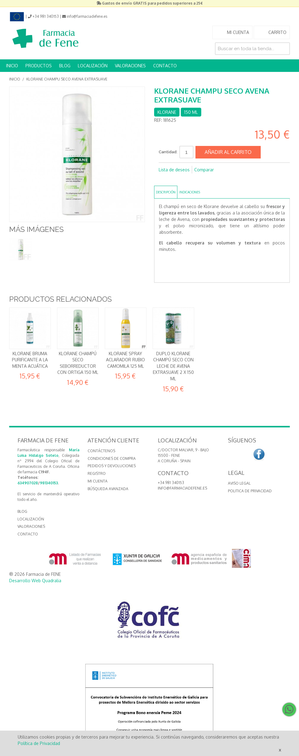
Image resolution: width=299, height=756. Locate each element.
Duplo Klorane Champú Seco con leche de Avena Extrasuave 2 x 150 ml (173, 366)
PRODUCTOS (38, 65)
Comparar (204, 169)
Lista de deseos (174, 169)
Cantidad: (168, 152)
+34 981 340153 (171, 482)
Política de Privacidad (39, 743)
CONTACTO (165, 65)
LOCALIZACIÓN (93, 65)
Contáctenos (101, 451)
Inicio (14, 79)
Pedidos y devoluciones (112, 466)
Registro (97, 473)
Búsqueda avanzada (108, 488)
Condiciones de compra (112, 458)
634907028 (27, 483)
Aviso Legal (239, 483)
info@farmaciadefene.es (182, 488)
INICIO (12, 65)
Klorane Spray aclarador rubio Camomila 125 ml (125, 360)
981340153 (49, 483)
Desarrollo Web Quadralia (35, 580)
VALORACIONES (130, 65)
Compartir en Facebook (165, 180)
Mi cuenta (98, 481)
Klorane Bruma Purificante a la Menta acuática (30, 360)
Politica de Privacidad (250, 491)
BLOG (64, 65)
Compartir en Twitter (177, 180)
